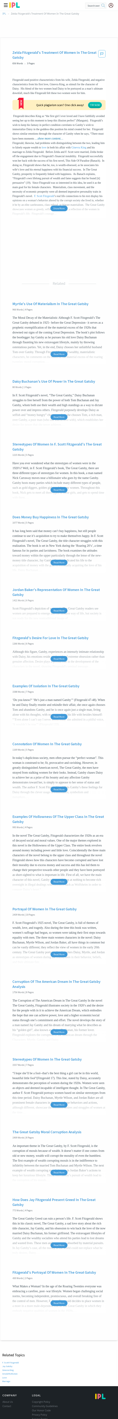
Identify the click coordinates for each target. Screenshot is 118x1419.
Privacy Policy (39, 1396)
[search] (103, 6)
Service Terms (40, 1400)
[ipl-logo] (14, 6)
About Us (7, 1383)
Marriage (6, 1362)
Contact (6, 1387)
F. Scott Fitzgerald (10, 1344)
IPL (4, 13)
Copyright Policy (41, 1383)
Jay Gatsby (7, 1347)
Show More (59, 189)
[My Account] (112, 5)
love (44, 128)
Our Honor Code (41, 1392)
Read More (58, 335)
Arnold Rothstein (10, 1355)
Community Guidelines (45, 1387)
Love (4, 1359)
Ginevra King (78, 128)
